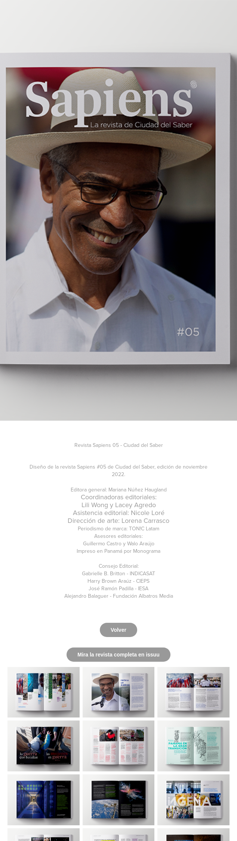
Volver (118, 630)
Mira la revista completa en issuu (118, 655)
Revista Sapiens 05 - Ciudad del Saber (118, 445)
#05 (101, 466)
